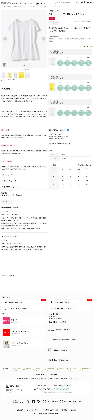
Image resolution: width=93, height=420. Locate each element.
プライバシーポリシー (33, 410)
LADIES (15, 3)
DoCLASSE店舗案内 (41, 374)
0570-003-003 (62, 389)
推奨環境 (64, 410)
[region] (46, 2)
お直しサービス (37, 369)
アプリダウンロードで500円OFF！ (16, 308)
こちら (66, 136)
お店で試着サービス (84, 369)
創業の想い (44, 379)
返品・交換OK (16, 369)
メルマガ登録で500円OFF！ (25, 301)
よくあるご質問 (54, 379)
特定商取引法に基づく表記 (50, 410)
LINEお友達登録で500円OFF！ (71, 301)
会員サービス (60, 369)
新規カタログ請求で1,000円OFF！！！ (63, 308)
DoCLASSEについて (22, 379)
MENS (21, 3)
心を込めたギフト (49, 369)
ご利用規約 (20, 410)
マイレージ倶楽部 (71, 369)
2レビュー (19, 195)
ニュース (73, 379)
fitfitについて (34, 379)
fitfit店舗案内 (53, 374)
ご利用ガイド (5, 369)
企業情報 (73, 410)
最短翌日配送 (27, 369)
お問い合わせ (65, 379)
